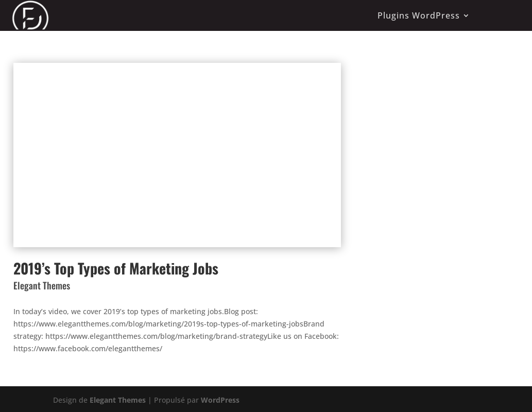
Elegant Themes (118, 400)
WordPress (220, 400)
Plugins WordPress (418, 15)
